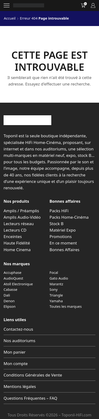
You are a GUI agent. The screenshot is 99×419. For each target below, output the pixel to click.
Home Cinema (17, 249)
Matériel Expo (63, 230)
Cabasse (10, 289)
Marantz (56, 283)
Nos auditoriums (19, 340)
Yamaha (56, 300)
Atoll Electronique (18, 283)
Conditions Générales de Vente (33, 375)
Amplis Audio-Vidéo (22, 217)
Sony (54, 289)
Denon (9, 300)
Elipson (10, 306)
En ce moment (63, 243)
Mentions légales (20, 386)
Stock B (56, 223)
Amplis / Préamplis (21, 210)
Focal (54, 272)
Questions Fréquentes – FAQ (30, 398)
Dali (7, 295)
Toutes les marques (66, 306)
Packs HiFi (59, 210)
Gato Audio (59, 278)
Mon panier (15, 352)
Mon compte (16, 363)
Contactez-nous (18, 329)
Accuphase (12, 272)
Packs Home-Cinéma (69, 217)
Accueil (10, 18)
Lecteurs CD (15, 230)
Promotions (61, 236)
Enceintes (13, 236)
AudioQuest (13, 278)
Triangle (56, 295)
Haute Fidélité (17, 243)
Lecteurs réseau (19, 223)
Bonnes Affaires (64, 249)
